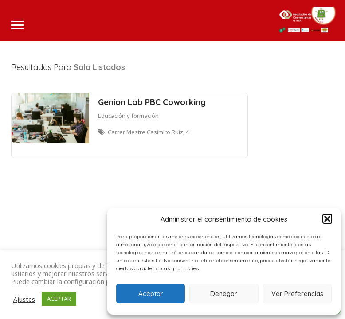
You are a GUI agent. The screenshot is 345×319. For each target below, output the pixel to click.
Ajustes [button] (24, 299)
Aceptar (150, 293)
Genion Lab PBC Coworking (152, 102)
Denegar (223, 293)
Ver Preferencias (297, 293)
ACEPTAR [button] (59, 299)
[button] (327, 218)
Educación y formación (128, 116)
